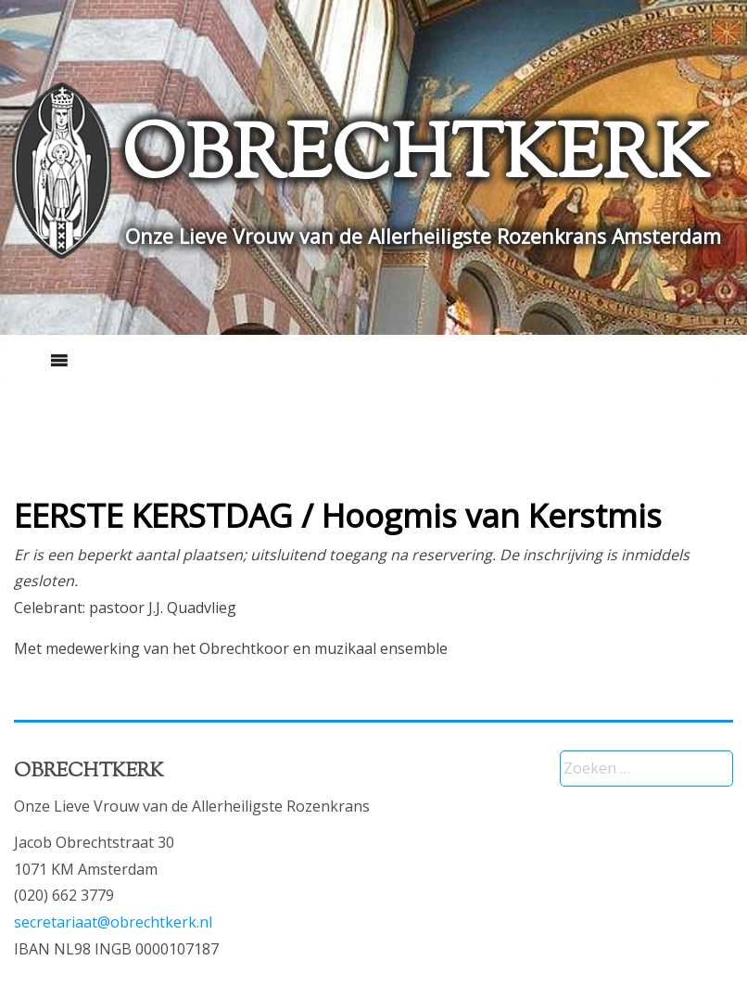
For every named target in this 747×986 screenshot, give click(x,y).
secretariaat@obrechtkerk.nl (113, 922)
